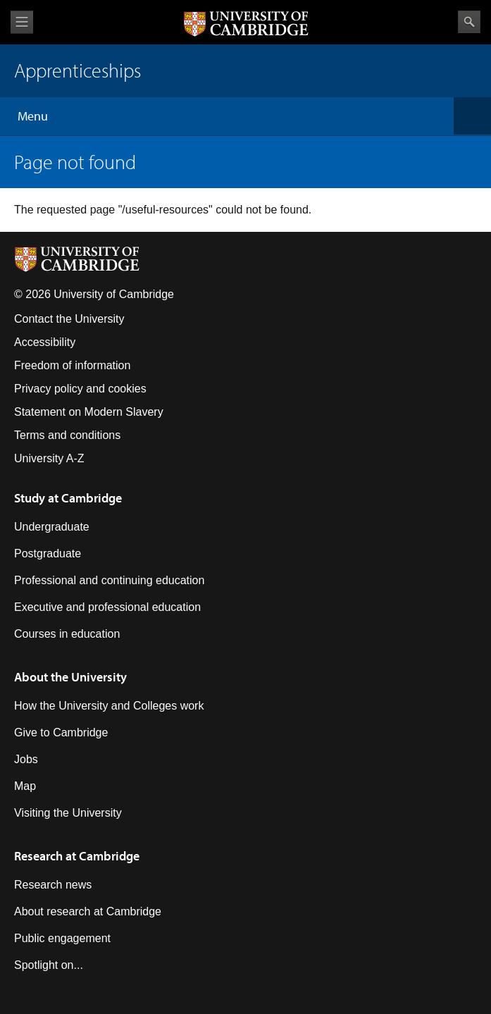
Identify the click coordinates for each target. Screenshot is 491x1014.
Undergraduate (51, 527)
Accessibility (44, 342)
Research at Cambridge (76, 856)
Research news (53, 885)
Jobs (26, 759)
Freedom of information (72, 365)
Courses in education (67, 634)
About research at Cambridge (87, 911)
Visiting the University (68, 813)
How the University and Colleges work (109, 706)
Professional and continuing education (109, 580)
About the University (70, 677)
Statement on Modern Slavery (88, 412)
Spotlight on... (48, 965)
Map (25, 786)
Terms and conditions (67, 435)
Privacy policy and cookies (80, 389)
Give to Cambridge (61, 732)
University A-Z (49, 458)
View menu (22, 22)
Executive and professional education (107, 607)
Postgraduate (47, 553)
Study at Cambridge (68, 498)
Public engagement (62, 938)
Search (469, 22)
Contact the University (69, 319)
